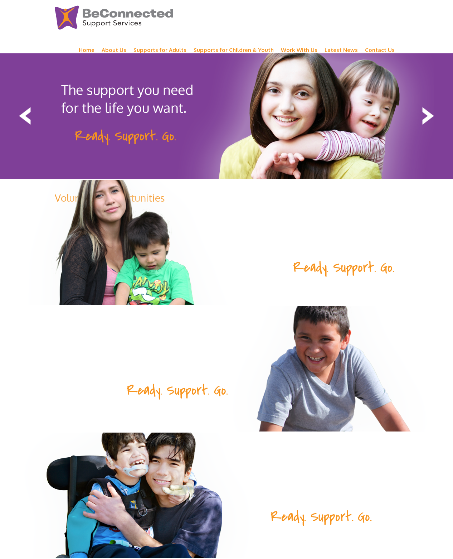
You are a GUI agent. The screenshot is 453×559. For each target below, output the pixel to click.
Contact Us (380, 50)
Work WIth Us (299, 50)
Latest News (341, 50)
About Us (114, 50)
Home (86, 50)
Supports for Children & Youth (234, 50)
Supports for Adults (159, 50)
